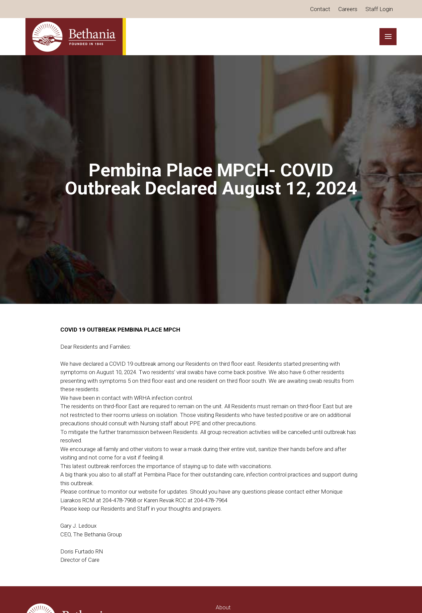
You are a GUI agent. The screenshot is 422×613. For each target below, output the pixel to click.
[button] (388, 36)
